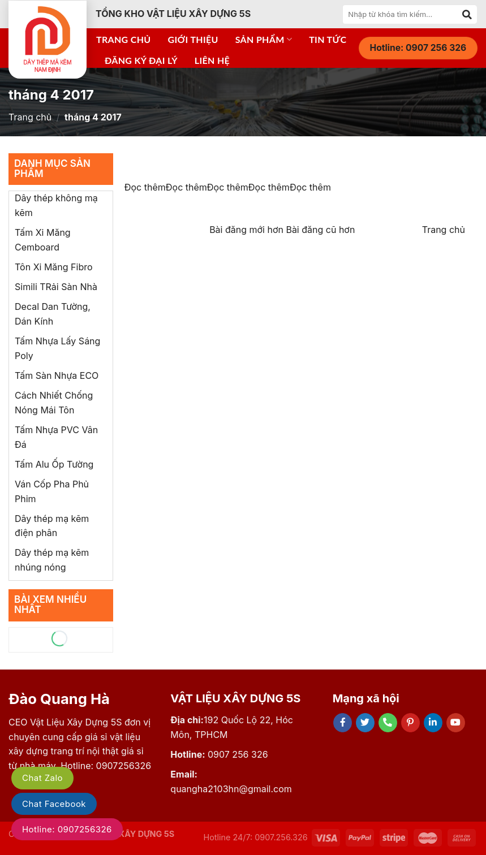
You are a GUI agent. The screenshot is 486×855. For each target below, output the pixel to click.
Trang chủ (123, 39)
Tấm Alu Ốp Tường (54, 464)
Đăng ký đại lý (141, 60)
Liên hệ (212, 60)
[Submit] (467, 14)
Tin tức (327, 39)
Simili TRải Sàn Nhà (56, 286)
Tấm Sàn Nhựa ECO (56, 375)
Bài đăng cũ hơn (320, 229)
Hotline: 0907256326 (67, 829)
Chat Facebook (54, 803)
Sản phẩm (263, 39)
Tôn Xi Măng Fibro (54, 267)
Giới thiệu (193, 39)
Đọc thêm (145, 187)
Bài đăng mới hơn (247, 229)
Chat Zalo (42, 777)
